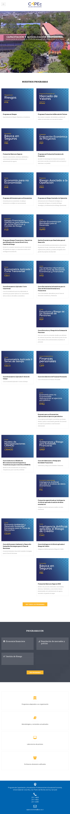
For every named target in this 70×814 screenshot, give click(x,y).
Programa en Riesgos (10, 114)
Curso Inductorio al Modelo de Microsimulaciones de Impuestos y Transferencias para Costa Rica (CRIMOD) (16, 463)
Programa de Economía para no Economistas (17, 198)
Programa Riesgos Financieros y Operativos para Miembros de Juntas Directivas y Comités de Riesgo (17, 242)
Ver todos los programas (35, 604)
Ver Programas (35, 672)
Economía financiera (15, 641)
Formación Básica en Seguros (12, 154)
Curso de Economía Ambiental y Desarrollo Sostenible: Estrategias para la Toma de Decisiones (17, 546)
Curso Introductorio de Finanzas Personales (52, 377)
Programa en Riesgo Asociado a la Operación (52, 198)
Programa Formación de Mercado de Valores (52, 114)
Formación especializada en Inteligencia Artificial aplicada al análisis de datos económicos (51, 502)
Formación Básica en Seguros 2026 (49, 584)
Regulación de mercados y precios (53, 642)
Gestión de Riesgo (14, 656)
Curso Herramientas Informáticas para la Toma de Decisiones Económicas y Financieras (51, 288)
